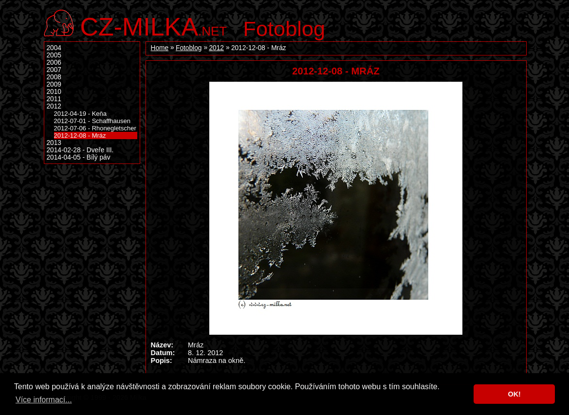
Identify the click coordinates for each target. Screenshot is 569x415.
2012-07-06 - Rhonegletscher (95, 128)
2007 (54, 69)
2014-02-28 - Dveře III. (80, 150)
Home (160, 48)
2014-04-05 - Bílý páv (78, 157)
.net (153, 25)
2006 (54, 62)
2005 (54, 55)
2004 (54, 48)
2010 (54, 91)
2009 (54, 84)
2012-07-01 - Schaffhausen (92, 121)
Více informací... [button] (44, 400)
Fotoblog (284, 28)
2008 (54, 77)
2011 (54, 99)
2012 (216, 48)
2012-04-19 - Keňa (80, 113)
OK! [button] (514, 394)
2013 (54, 142)
